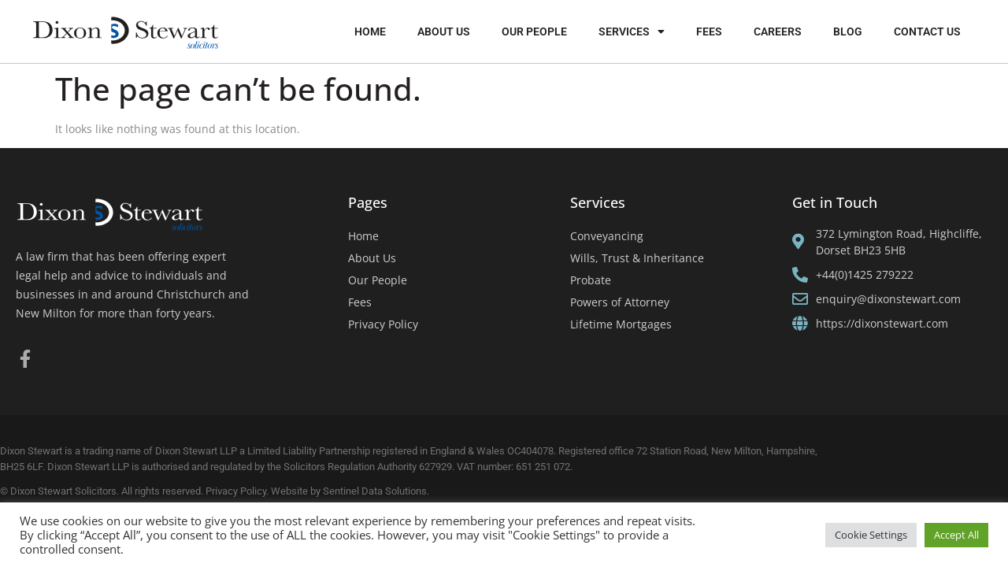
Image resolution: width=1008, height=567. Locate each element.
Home (370, 31)
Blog (847, 31)
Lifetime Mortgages (621, 324)
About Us (443, 31)
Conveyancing (606, 235)
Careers (778, 31)
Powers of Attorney (619, 302)
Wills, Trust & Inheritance (637, 257)
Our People (534, 31)
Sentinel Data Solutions (375, 491)
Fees (709, 31)
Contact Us (927, 31)
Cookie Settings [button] (871, 535)
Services (631, 31)
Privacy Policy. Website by (264, 491)
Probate (590, 279)
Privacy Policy (383, 324)
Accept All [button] (956, 535)
